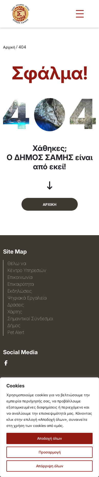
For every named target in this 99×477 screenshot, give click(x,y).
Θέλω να (16, 263)
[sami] (6, 363)
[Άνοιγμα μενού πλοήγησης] (80, 14)
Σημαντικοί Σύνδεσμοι (30, 318)
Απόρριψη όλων (49, 466)
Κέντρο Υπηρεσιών (26, 270)
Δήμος (13, 325)
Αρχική (9, 47)
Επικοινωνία (19, 277)
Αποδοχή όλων (49, 438)
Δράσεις (15, 304)
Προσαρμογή (50, 452)
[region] (49, 427)
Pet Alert (15, 332)
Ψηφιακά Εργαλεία (27, 298)
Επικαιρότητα (20, 284)
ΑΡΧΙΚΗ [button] (49, 204)
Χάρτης (14, 311)
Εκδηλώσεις (19, 291)
